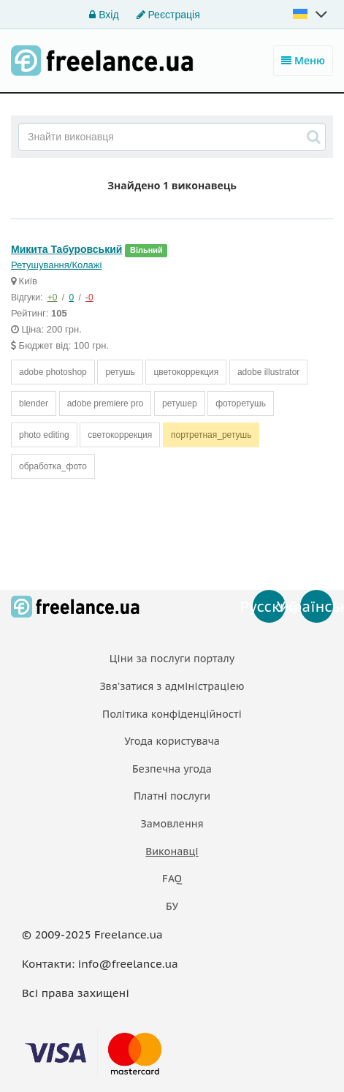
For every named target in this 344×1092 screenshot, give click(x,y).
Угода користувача (172, 741)
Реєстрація (168, 14)
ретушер (179, 403)
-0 (89, 297)
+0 (52, 297)
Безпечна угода (172, 769)
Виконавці (171, 851)
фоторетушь (240, 403)
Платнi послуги (172, 796)
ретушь (119, 372)
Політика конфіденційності (172, 714)
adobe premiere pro (105, 403)
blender (33, 403)
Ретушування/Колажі (56, 264)
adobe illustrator (268, 372)
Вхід (103, 14)
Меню (303, 60)
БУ (172, 906)
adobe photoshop (53, 372)
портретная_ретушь (211, 435)
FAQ (172, 878)
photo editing (44, 435)
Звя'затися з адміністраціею (171, 686)
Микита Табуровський (66, 249)
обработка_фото (53, 466)
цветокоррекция (185, 372)
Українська (316, 606)
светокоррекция (120, 435)
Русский (269, 606)
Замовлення (171, 823)
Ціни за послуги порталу (172, 658)
